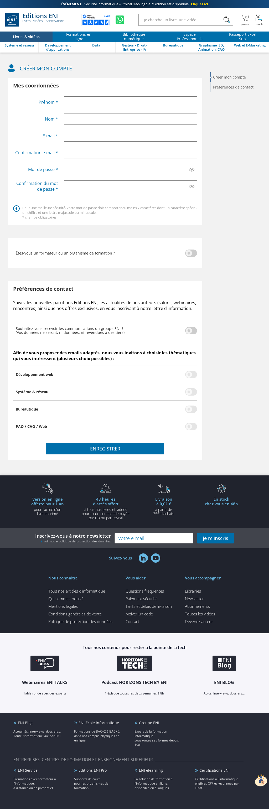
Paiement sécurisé (142, 598)
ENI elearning (151, 770)
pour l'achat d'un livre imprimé (47, 506)
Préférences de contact (233, 87)
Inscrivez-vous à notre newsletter (73, 538)
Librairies (193, 591)
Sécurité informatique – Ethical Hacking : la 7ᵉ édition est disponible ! (134, 4)
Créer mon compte (229, 77)
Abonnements (197, 606)
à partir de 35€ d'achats (163, 506)
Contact (132, 621)
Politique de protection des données (80, 621)
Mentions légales (63, 606)
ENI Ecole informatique (99, 722)
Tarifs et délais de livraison (149, 606)
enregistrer (105, 448)
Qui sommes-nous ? (65, 598)
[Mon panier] (245, 20)
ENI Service (28, 770)
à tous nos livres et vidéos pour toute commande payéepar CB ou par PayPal (106, 508)
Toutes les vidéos (200, 613)
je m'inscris (215, 538)
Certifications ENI (214, 770)
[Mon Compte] (259, 20)
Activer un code (139, 613)
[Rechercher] (226, 20)
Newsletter (194, 598)
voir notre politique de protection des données (77, 541)
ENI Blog (25, 722)
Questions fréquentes (145, 591)
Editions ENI (34, 20)
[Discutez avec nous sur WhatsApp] (120, 19)
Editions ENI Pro (93, 770)
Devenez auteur (199, 621)
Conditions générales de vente (75, 613)
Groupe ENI (149, 722)
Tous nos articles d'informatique (76, 591)
